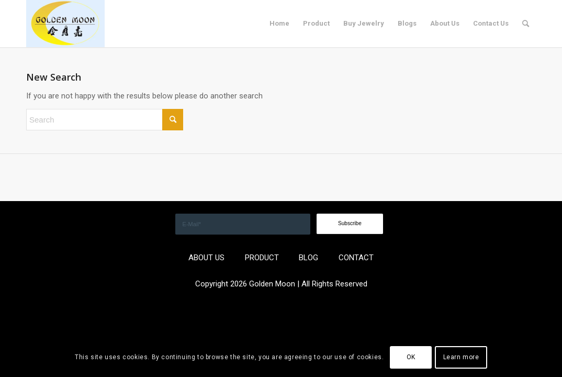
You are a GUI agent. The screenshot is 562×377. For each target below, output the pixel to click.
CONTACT (356, 257)
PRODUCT (262, 257)
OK (411, 357)
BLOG (308, 257)
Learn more (461, 357)
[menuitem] (279, 23)
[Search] (525, 23)
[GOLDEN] (65, 23)
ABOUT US (206, 257)
